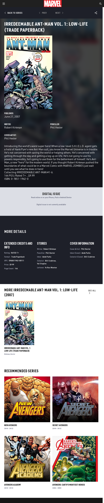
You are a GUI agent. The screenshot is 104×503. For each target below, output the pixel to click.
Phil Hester (56, 127)
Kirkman (7, 354)
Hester (12, 354)
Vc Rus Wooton (51, 267)
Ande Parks (46, 257)
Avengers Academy (12, 484)
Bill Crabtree (50, 260)
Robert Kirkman (13, 127)
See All (92, 291)
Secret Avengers (60, 425)
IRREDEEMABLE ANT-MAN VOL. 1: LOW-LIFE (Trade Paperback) (17, 349)
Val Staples (42, 263)
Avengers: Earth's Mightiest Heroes (68, 484)
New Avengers (10, 425)
